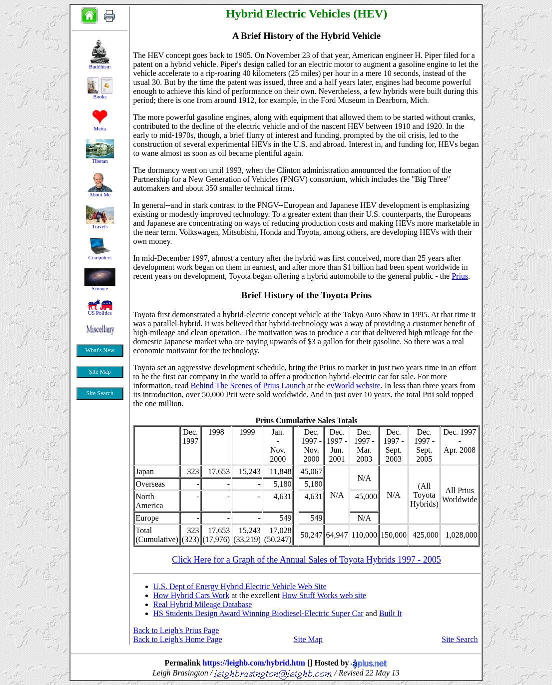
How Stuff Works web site (324, 595)
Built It (390, 613)
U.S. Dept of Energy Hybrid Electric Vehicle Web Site (240, 586)
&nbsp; (99, 252)
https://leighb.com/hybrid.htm (254, 663)
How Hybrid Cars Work (191, 595)
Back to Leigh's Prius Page (176, 630)
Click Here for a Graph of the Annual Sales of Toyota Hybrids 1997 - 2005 (306, 560)
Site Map (308, 639)
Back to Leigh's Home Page (177, 639)
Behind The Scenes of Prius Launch (248, 385)
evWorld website (354, 385)
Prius (460, 276)
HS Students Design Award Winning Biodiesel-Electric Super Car (258, 613)
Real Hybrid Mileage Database (202, 604)
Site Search (460, 639)
